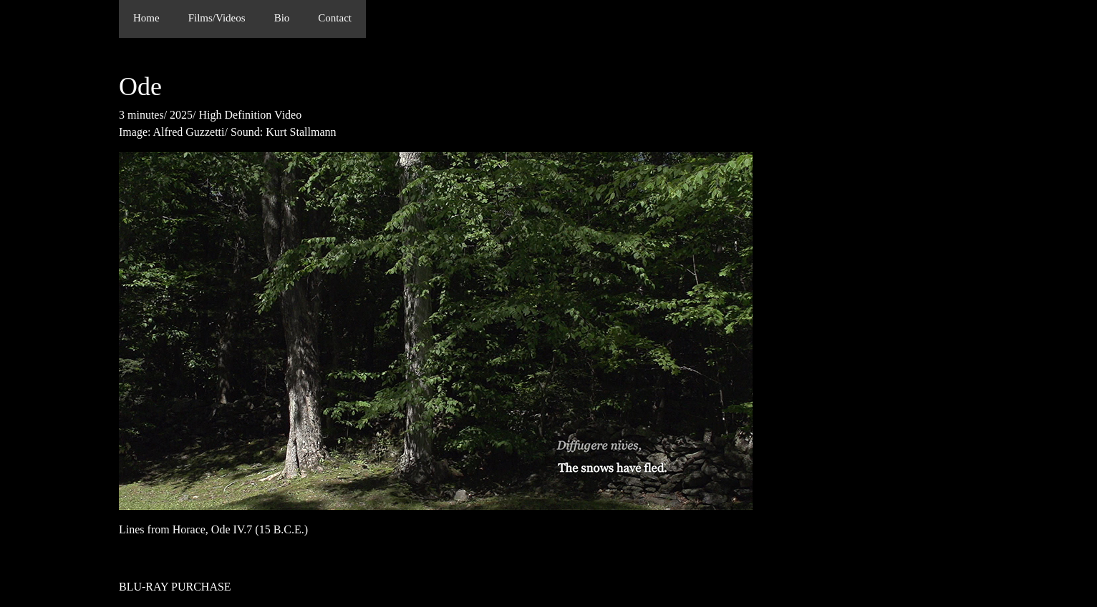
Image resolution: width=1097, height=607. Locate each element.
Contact (335, 18)
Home (146, 18)
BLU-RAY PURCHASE (175, 587)
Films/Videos (217, 18)
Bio (282, 18)
